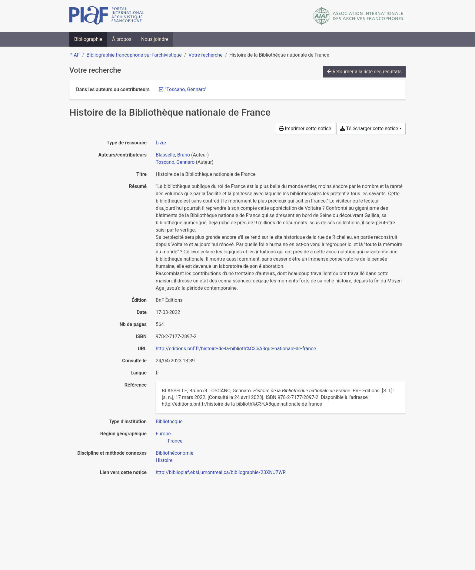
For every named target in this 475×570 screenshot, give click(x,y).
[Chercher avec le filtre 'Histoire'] (164, 460)
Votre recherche (205, 55)
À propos (121, 39)
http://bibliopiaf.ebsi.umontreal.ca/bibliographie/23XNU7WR (221, 472)
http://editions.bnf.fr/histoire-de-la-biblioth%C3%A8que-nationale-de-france (236, 348)
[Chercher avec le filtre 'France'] (175, 441)
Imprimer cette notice (305, 128)
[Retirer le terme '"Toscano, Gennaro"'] (186, 89)
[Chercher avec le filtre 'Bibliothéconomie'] (174, 453)
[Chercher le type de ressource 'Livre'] (161, 143)
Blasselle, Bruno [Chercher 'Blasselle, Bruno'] (173, 155)
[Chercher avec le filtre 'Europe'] (163, 434)
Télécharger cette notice (369, 128)
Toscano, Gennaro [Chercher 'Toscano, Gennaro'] (175, 162)
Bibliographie (88, 39)
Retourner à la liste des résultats (364, 71)
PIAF (74, 55)
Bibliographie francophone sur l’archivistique (133, 55)
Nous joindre (154, 39)
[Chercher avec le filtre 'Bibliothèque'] (169, 421)
